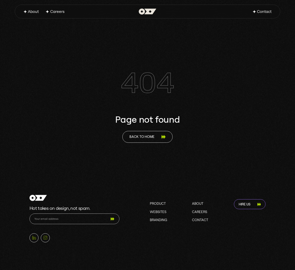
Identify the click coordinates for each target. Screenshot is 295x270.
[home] (147, 12)
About (33, 11)
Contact (264, 11)
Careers (57, 11)
